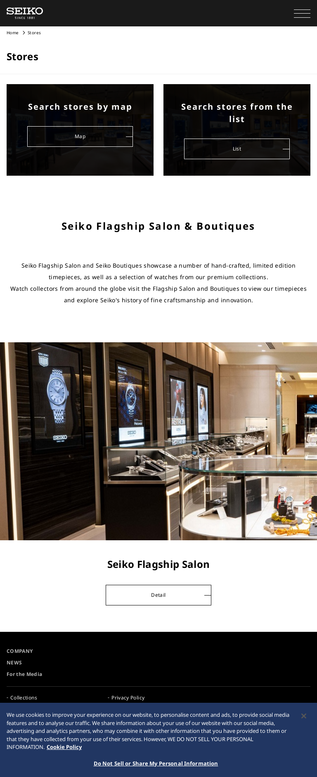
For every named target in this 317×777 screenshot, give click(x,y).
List (237, 148)
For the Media (25, 674)
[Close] (304, 718)
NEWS (14, 662)
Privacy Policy (127, 697)
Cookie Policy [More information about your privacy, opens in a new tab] (64, 749)
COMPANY (20, 651)
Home (13, 32)
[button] (302, 13)
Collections (23, 697)
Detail (158, 594)
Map (80, 136)
